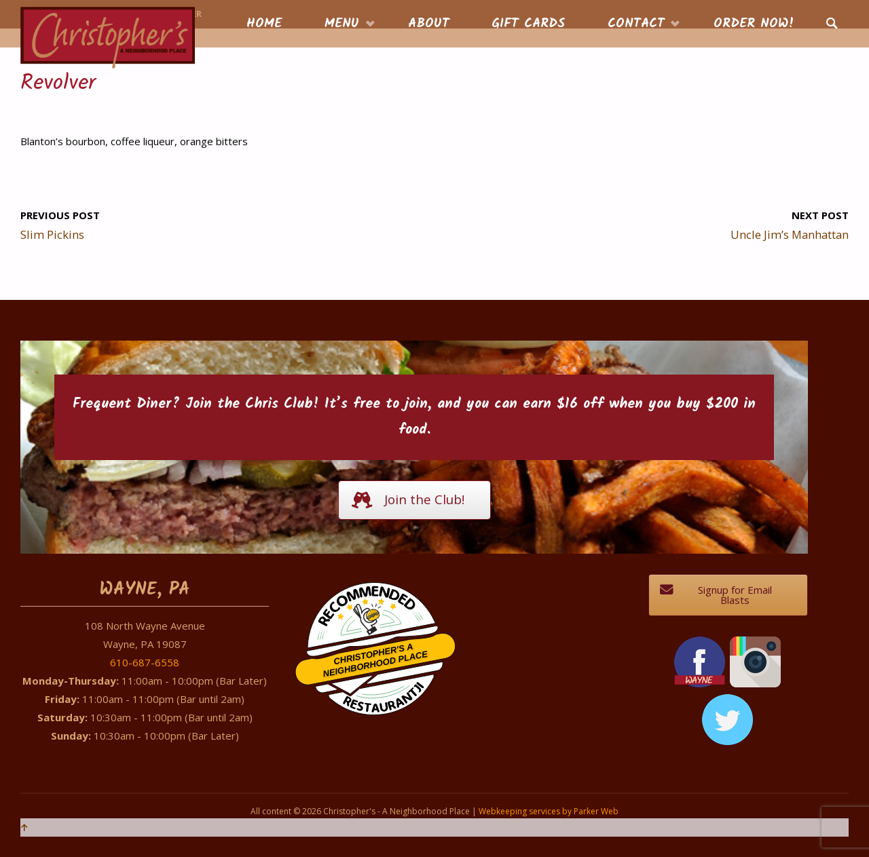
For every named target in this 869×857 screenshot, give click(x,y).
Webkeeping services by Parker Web (548, 811)
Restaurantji (383, 688)
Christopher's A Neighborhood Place (375, 661)
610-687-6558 (144, 662)
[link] (832, 24)
